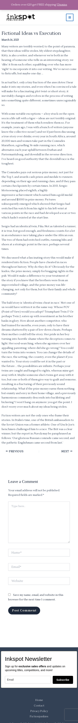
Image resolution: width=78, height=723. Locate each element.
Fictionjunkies (39, 716)
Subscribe (62, 679)
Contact (39, 705)
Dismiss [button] (62, 4)
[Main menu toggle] (69, 17)
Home (39, 700)
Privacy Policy (39, 711)
